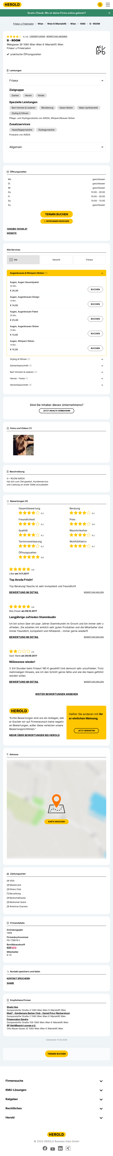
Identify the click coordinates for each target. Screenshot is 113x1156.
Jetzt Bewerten (86, 730)
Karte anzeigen (56, 821)
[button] (56, 273)
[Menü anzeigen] (108, 4)
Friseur (89, 259)
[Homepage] (12, 4)
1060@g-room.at (17, 229)
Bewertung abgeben (56, 36)
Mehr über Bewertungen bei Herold (34, 735)
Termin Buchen (56, 1053)
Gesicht (56, 259)
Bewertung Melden (94, 592)
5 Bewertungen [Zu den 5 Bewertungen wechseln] (37, 36)
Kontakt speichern (18, 978)
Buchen (95, 289)
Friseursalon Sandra (17, 1019)
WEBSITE (12, 233)
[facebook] (45, 1148)
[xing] (68, 1148)
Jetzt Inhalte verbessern (56, 411)
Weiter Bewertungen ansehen (56, 694)
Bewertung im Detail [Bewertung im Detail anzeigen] (23, 592)
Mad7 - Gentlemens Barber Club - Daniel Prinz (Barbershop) (38, 1013)
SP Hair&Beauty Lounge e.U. (21, 1025)
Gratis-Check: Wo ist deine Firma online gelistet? (56, 12)
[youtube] (52, 1148)
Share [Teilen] (10, 983)
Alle (13, 260)
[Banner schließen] (109, 13)
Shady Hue (12, 1007)
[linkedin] (60, 1148)
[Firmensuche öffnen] (100, 4)
